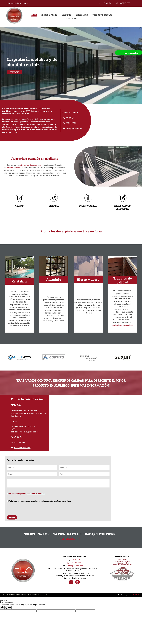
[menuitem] (34, 15)
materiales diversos (14, 167)
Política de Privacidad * (36, 494)
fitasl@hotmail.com (19, 3)
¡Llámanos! (71, 529)
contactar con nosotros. (122, 325)
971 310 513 (107, 3)
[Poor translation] (8, 597)
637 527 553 (125, 3)
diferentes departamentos (32, 165)
